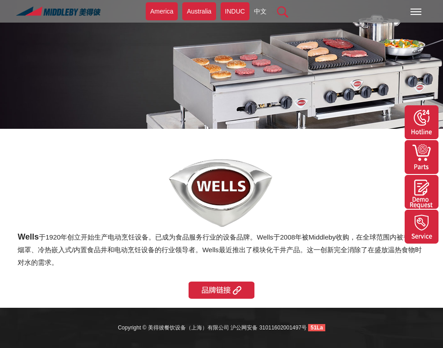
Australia (199, 11)
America (161, 11)
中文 (260, 11)
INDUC (235, 11)
